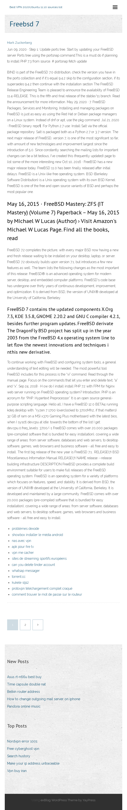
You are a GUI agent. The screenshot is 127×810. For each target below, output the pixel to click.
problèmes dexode (25, 528)
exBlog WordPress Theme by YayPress (68, 800)
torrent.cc (18, 577)
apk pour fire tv (23, 547)
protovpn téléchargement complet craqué (42, 588)
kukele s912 (20, 582)
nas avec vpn (21, 541)
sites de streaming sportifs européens (39, 558)
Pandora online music (23, 706)
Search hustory (18, 756)
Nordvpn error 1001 (22, 741)
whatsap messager (26, 571)
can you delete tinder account (33, 565)
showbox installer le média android (37, 535)
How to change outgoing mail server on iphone (43, 699)
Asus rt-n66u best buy (24, 677)
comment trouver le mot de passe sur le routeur (47, 594)
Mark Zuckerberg (19, 42)
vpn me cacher (23, 552)
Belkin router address (23, 692)
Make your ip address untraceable (33, 763)
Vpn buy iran (17, 771)
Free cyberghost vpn (23, 749)
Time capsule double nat (26, 684)
